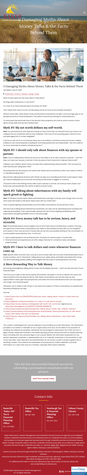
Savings (30, 94)
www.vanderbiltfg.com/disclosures (43, 464)
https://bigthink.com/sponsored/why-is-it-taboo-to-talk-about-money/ (33, 301)
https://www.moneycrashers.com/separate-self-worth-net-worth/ (31, 304)
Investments (9, 94)
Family (37, 94)
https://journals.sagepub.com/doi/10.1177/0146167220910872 (28, 306)
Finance (17, 94)
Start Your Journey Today (43, 378)
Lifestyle (24, 94)
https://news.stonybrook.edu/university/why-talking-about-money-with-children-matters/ (40, 309)
